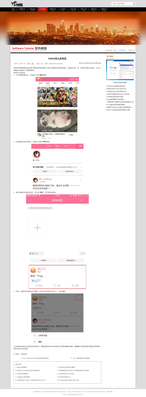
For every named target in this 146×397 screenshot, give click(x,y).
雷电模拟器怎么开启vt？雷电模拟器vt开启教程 (74, 370)
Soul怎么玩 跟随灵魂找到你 (116, 86)
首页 (114, 50)
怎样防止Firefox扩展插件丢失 (116, 91)
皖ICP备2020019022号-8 (50, 391)
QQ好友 (92, 63)
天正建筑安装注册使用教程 (116, 104)
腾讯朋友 (98, 63)
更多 (80, 63)
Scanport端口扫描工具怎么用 (69, 380)
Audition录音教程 (22, 374)
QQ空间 (84, 63)
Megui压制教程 (22, 367)
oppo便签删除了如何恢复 (115, 99)
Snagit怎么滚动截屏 (23, 377)
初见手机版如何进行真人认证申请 (118, 94)
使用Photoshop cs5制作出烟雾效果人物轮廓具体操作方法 (126, 107)
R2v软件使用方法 (64, 377)
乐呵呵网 (17, 4)
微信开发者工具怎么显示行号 (116, 89)
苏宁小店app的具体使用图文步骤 (119, 110)
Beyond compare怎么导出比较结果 (28, 370)
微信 (88, 63)
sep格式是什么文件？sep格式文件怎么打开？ (31, 380)
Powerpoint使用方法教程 (67, 367)
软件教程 (122, 50)
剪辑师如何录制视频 (83, 358)
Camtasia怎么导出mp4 (66, 374)
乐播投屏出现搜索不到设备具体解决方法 (120, 102)
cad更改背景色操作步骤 (115, 96)
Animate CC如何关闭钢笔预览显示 (37, 358)
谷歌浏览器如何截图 (119, 82)
